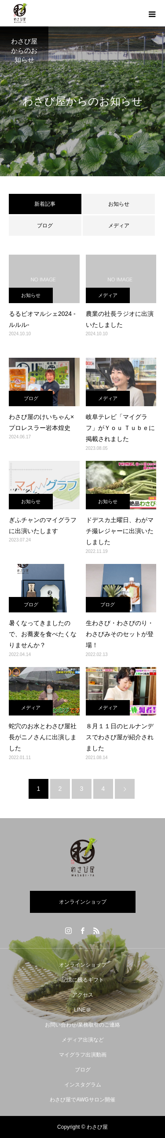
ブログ (45, 225)
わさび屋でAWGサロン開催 (82, 1100)
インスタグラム (82, 1085)
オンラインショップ (82, 902)
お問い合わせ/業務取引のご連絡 (82, 1025)
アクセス (82, 995)
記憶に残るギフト (83, 980)
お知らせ (118, 204)
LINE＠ (82, 1010)
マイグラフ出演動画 (82, 1055)
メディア (118, 225)
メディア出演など (83, 1040)
